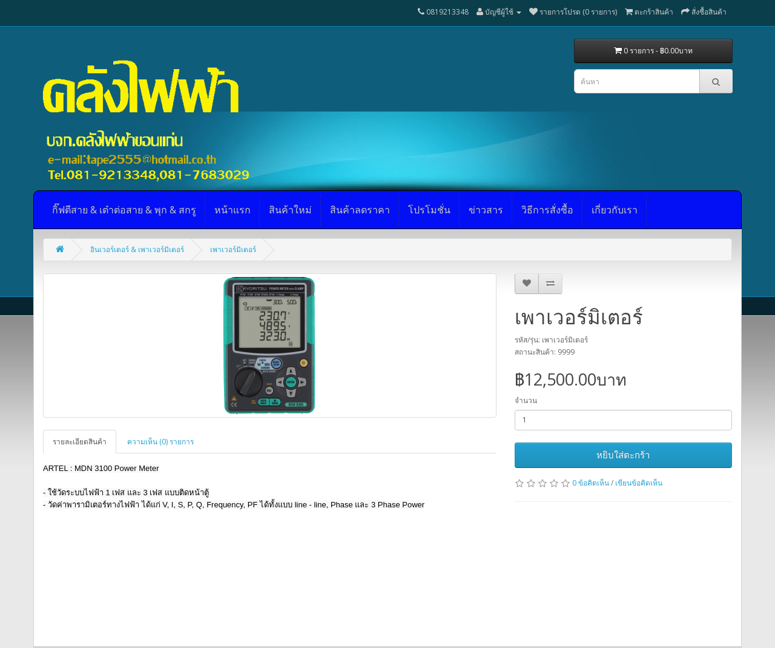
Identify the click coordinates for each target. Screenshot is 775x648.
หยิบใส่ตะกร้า (623, 455)
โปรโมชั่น (429, 209)
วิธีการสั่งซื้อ (547, 209)
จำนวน (526, 400)
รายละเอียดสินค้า (80, 441)
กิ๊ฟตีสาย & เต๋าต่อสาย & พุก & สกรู (124, 209)
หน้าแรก (232, 209)
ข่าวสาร (486, 209)
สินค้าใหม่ (290, 209)
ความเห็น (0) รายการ (160, 441)
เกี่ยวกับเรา (615, 209)
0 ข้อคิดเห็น (590, 483)
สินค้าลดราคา (360, 209)
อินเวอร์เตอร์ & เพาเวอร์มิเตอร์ (137, 249)
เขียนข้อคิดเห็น (638, 483)
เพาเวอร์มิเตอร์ (233, 249)
